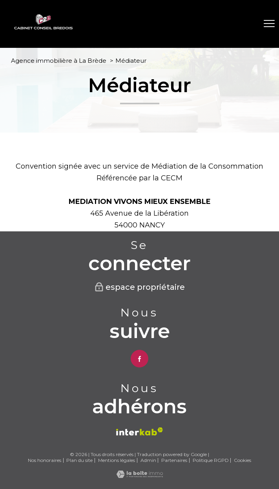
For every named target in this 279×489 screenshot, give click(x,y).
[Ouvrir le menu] (269, 24)
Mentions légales (116, 460)
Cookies (242, 460)
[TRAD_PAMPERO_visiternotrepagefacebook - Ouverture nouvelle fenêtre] (139, 358)
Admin (148, 460)
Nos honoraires (44, 460)
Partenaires (174, 460)
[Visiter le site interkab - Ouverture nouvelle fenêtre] (139, 431)
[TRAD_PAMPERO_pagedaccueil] (43, 27)
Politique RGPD (211, 460)
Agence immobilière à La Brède (58, 60)
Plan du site (79, 460)
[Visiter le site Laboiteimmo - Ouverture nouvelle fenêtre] (139, 475)
